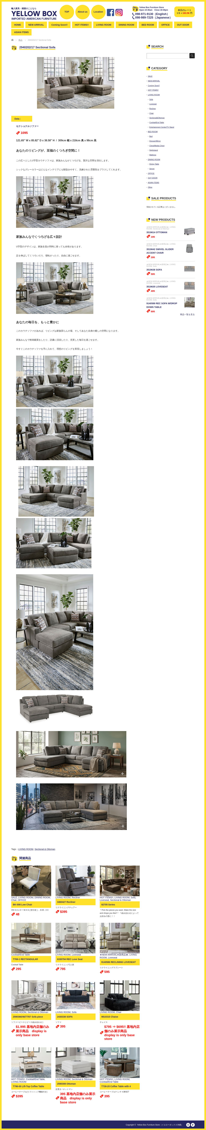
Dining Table (154, 164)
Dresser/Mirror (155, 141)
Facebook (110, 17)
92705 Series (108, 904)
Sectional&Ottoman (157, 118)
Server (151, 169)
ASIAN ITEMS (21, 32)
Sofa (133, 897)
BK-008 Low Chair (22, 904)
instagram (119, 17)
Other (150, 187)
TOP (67, 11)
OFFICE (165, 25)
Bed (151, 136)
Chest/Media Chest (156, 146)
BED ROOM (148, 25)
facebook (193, 1125)
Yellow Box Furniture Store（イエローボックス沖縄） (160, 1125)
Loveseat (104, 900)
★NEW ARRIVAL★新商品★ (114, 954)
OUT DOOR (183, 25)
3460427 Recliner (66, 902)
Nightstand (153, 150)
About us (83, 11)
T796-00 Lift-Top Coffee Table (28, 1086)
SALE (14, 897)
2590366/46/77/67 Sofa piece (28, 1016)
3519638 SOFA (154, 269)
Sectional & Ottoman (45, 849)
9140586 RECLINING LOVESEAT (118, 962)
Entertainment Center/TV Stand (161, 127)
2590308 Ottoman (66, 1083)
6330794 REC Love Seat (70, 959)
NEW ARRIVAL (36, 25)
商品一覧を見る (187, 314)
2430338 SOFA (65, 1016)
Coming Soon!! (59, 25)
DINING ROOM (126, 25)
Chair (14, 900)
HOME (17, 25)
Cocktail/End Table (20, 954)
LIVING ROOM (103, 25)
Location (98, 11)
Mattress (152, 155)
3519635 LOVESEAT (157, 286)
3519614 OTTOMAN (156, 232)
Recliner (76, 897)
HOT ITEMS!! (82, 25)
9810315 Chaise (109, 1016)
